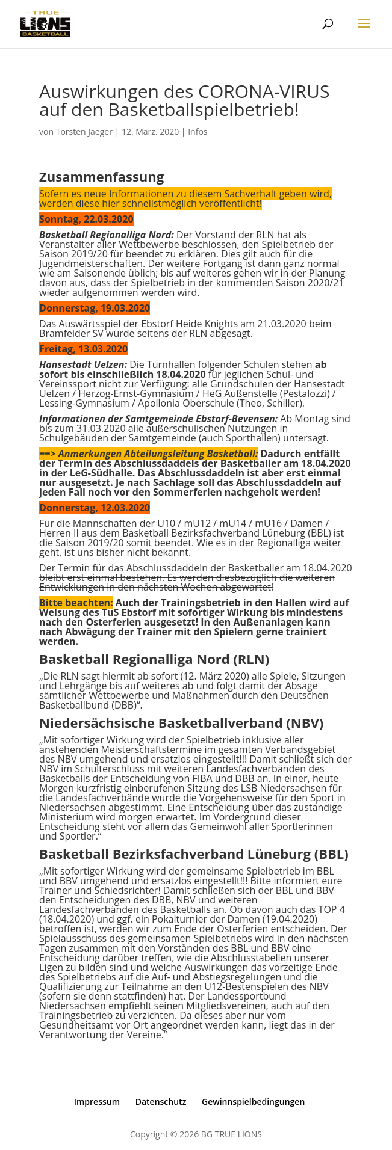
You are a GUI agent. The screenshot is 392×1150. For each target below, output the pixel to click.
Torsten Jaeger (84, 131)
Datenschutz (161, 1101)
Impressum (97, 1101)
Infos (197, 131)
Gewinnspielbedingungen (253, 1101)
